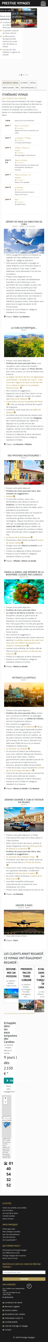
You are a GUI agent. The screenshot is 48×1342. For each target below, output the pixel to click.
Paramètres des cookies (15, 1314)
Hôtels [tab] (33, 83)
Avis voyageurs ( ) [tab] (28, 88)
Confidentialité (11, 1322)
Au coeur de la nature (10, 1213)
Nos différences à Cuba (11, 1253)
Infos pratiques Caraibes (11, 1232)
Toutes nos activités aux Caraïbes (14, 1208)
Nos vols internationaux (11, 1234)
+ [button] (5, 1098)
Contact (8, 1330)
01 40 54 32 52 (9, 1174)
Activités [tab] (24, 83)
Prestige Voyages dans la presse (14, 1256)
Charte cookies (11, 1310)
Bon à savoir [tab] (8, 88)
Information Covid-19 (14, 1318)
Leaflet (4, 1138)
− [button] (5, 1102)
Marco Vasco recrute (10, 1258)
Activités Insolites (9, 1216)
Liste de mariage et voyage (16, 1326)
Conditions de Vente (13, 1302)
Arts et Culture (8, 1210)
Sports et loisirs (8, 1219)
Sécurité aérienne (9, 1237)
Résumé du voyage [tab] (10, 83)
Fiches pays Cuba (9, 1229)
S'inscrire (24, 1279)
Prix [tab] (17, 88)
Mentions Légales (12, 1306)
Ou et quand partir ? (10, 1240)
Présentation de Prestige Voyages (15, 1250)
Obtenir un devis (9, 1080)
